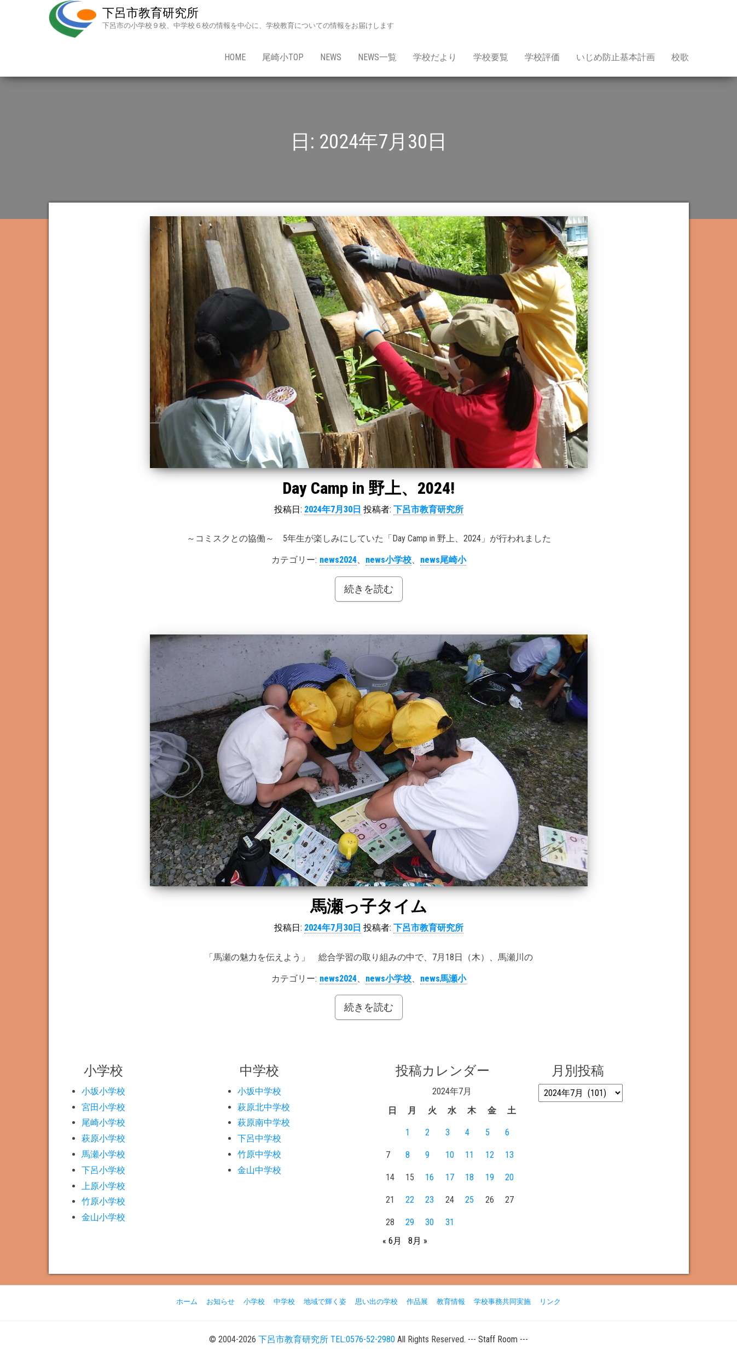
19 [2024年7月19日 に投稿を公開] (489, 1177)
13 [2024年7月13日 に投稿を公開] (509, 1155)
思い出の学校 (376, 1301)
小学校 (254, 1301)
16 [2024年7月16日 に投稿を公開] (429, 1177)
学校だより (435, 57)
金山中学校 (259, 1170)
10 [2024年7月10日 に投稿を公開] (449, 1155)
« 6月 (392, 1241)
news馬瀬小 (443, 978)
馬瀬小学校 (103, 1154)
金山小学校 (103, 1217)
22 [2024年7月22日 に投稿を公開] (409, 1200)
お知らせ (220, 1301)
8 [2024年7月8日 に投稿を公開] (407, 1155)
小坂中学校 (259, 1091)
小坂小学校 (103, 1091)
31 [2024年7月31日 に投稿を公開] (449, 1222)
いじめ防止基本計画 (615, 57)
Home (235, 57)
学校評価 (542, 57)
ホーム (187, 1301)
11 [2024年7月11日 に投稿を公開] (469, 1155)
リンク (550, 1301)
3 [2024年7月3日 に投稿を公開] (447, 1132)
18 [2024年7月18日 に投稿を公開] (469, 1177)
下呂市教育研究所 (150, 13)
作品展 (417, 1301)
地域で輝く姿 (325, 1301)
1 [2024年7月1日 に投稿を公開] (407, 1132)
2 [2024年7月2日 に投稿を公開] (427, 1132)
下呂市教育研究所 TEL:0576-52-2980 (326, 1339)
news (330, 57)
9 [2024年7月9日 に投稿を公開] (427, 1155)
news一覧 (377, 57)
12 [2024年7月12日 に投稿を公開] (489, 1155)
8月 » (417, 1241)
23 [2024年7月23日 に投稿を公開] (429, 1200)
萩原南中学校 (263, 1122)
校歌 (680, 57)
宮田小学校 (103, 1107)
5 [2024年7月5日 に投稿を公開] (487, 1132)
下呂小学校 (103, 1170)
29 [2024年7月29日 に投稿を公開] (409, 1222)
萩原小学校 (103, 1138)
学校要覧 (490, 57)
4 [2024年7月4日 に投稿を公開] (467, 1132)
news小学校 (388, 560)
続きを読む (368, 589)
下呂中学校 (259, 1138)
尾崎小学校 (103, 1122)
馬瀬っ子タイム (368, 906)
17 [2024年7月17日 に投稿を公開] (449, 1177)
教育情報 (451, 1301)
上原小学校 (103, 1186)
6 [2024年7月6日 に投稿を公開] (507, 1132)
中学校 (284, 1301)
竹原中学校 (259, 1154)
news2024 (338, 560)
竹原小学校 (103, 1201)
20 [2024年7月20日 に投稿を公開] (509, 1177)
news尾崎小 (443, 560)
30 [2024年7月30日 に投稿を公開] (429, 1222)
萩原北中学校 (263, 1107)
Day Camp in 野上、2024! (368, 488)
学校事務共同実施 (502, 1301)
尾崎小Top (283, 57)
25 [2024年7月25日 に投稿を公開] (469, 1200)
